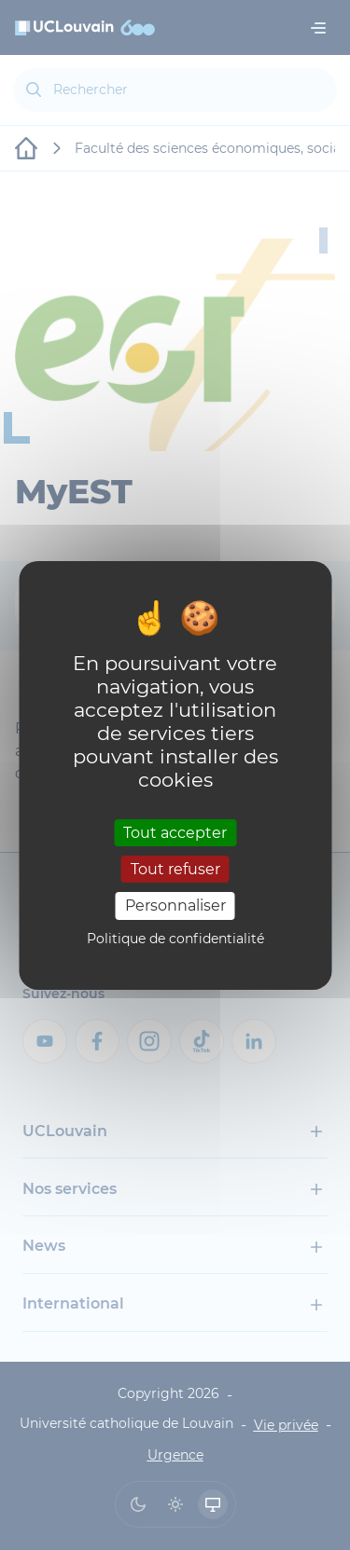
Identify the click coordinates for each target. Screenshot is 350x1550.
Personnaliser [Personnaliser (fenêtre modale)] (175, 905)
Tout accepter (175, 833)
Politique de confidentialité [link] (175, 938)
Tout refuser (175, 869)
